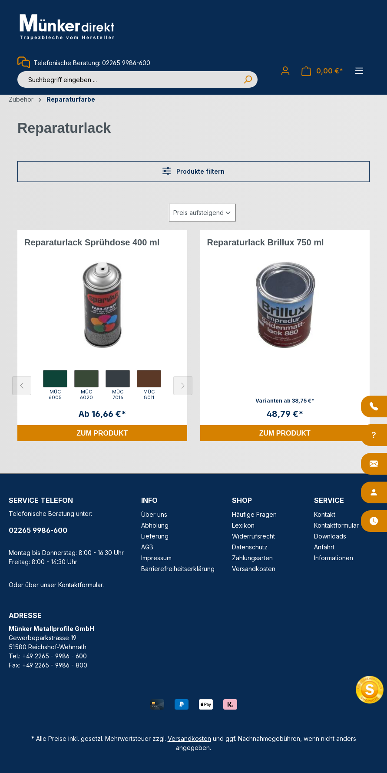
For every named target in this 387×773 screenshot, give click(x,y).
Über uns (154, 514)
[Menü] (359, 70)
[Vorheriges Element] (21, 385)
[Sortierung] (202, 212)
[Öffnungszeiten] (374, 521)
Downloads (330, 536)
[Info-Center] (374, 435)
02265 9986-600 (38, 530)
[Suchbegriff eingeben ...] (127, 79)
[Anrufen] (374, 406)
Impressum (156, 558)
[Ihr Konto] (285, 70)
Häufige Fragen (254, 514)
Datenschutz (250, 547)
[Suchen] (248, 79)
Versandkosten (253, 568)
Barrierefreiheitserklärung (178, 568)
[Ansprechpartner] (374, 492)
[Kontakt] (374, 464)
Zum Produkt (102, 433)
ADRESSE (25, 615)
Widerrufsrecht (253, 536)
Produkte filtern (193, 171)
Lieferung (155, 536)
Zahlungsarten (252, 558)
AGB (147, 547)
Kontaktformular (80, 584)
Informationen (333, 558)
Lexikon (243, 525)
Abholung (155, 525)
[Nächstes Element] (182, 385)
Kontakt (324, 514)
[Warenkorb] (322, 71)
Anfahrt (324, 547)
